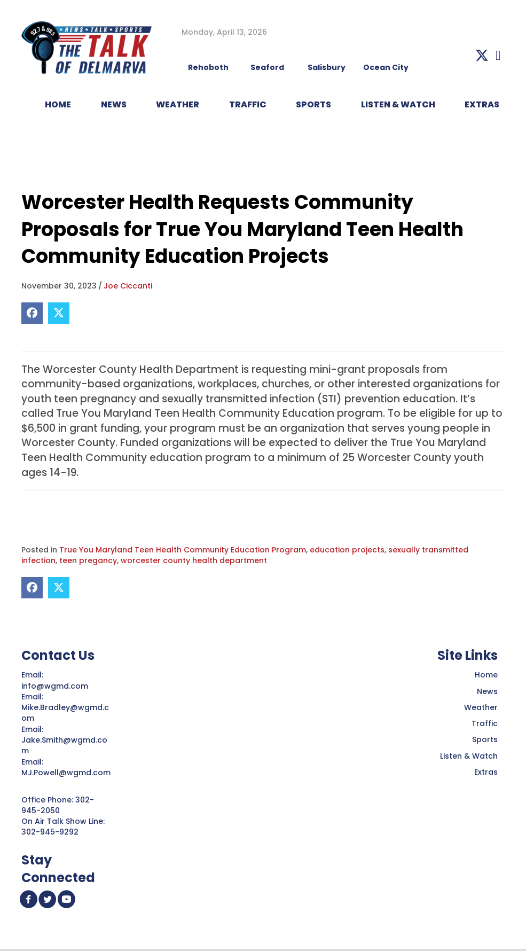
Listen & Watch (469, 756)
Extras (486, 772)
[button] (482, 55)
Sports (313, 104)
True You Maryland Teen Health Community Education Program (182, 549)
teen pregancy (88, 560)
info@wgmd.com (55, 686)
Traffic (485, 723)
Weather (481, 707)
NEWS (114, 104)
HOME (58, 104)
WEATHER (177, 104)
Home (486, 674)
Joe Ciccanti (128, 285)
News (487, 691)
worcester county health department (194, 560)
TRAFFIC (247, 104)
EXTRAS (482, 104)
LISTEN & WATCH (398, 104)
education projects (347, 549)
